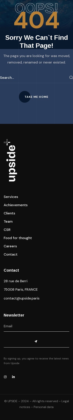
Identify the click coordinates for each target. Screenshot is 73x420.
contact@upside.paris (22, 298)
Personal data (44, 407)
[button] (36, 97)
